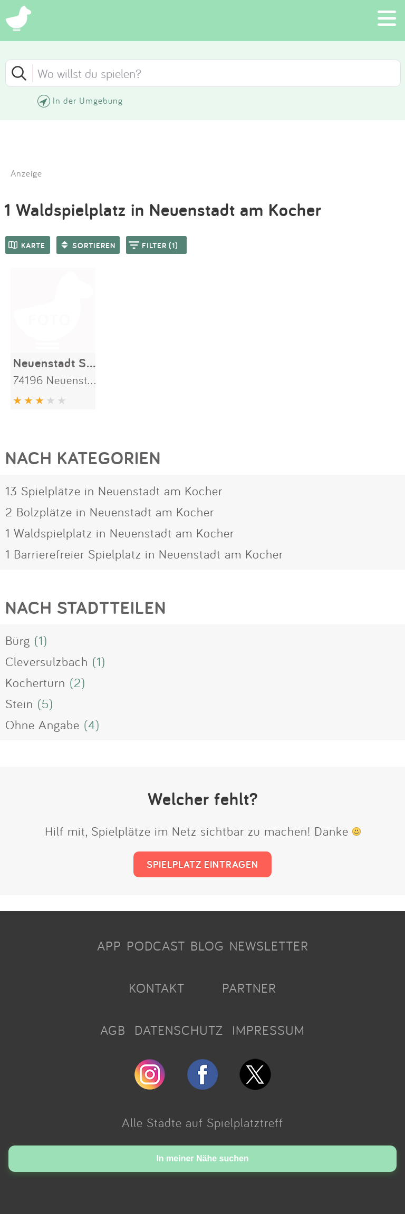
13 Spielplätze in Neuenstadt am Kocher (114, 490)
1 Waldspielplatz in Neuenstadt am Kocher (119, 533)
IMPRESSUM (268, 1030)
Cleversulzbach (46, 661)
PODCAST (156, 945)
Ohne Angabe (42, 724)
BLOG (207, 945)
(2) (77, 682)
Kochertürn (35, 682)
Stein (19, 703)
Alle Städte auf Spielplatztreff (202, 1122)
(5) (45, 703)
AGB (113, 1030)
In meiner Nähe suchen (202, 1158)
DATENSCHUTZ (178, 1030)
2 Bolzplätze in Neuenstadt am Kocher (109, 512)
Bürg (17, 640)
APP (109, 945)
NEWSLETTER (268, 945)
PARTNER (249, 988)
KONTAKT (157, 988)
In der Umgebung (88, 100)
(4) (92, 724)
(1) (40, 640)
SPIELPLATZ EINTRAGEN (202, 864)
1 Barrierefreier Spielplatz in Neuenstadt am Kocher (144, 554)
